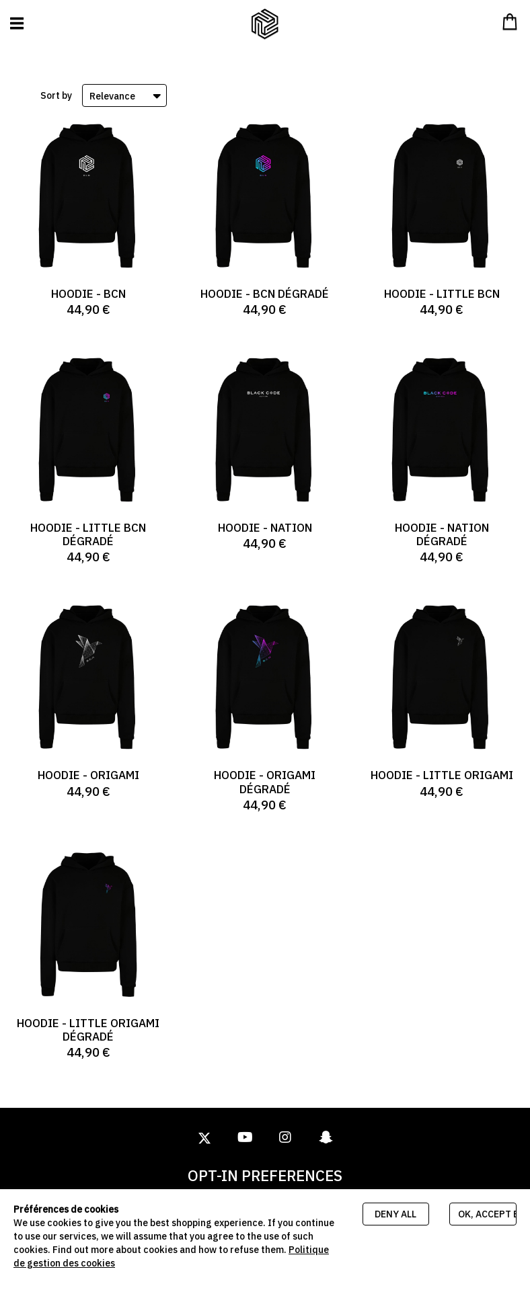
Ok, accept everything (487, 1214)
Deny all (395, 1214)
